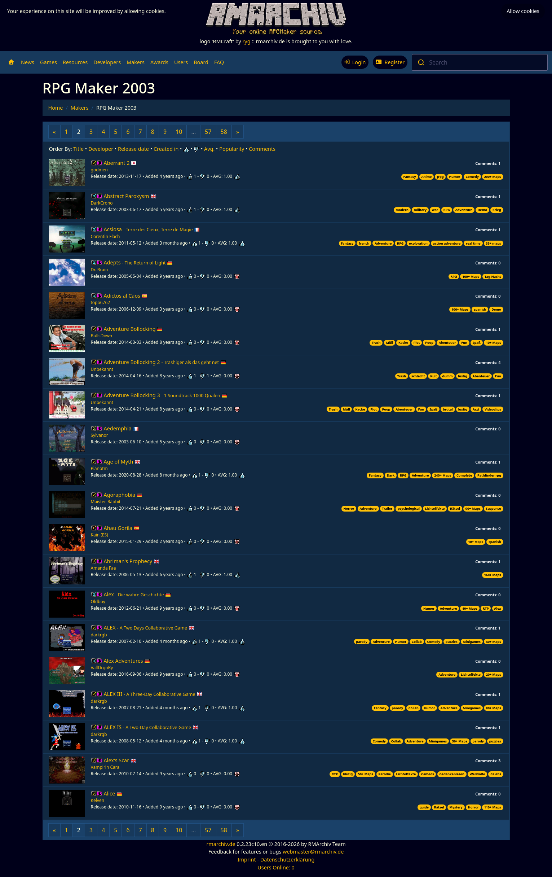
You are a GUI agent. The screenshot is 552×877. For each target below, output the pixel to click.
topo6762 (100, 302)
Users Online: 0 (276, 867)
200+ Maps (492, 176)
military (420, 209)
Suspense (493, 508)
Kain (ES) (99, 535)
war (435, 209)
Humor (454, 176)
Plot (417, 342)
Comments (262, 148)
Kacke (403, 342)
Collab (417, 641)
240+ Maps (442, 475)
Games (48, 62)
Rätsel (455, 508)
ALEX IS (151, 727)
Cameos (427, 774)
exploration (418, 243)
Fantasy (409, 176)
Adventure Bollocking (133, 328)
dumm (447, 376)
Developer (100, 148)
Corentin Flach (105, 236)
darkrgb (99, 635)
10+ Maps (493, 342)
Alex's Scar (120, 760)
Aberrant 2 (120, 162)
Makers (136, 62)
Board (201, 62)
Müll (389, 342)
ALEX (149, 627)
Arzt (476, 409)
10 (179, 132)
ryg (246, 41)
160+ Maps (492, 575)
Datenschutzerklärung (287, 859)
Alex (137, 594)
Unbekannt (102, 369)
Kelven (98, 800)
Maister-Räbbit (106, 502)
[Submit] (420, 62)
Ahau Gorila (122, 528)
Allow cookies (523, 11)
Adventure (463, 209)
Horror (349, 508)
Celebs (495, 774)
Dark (391, 475)
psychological (409, 508)
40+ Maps (469, 608)
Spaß (477, 342)
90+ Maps (473, 508)
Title (78, 148)
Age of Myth (122, 461)
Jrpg (440, 176)
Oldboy (98, 601)
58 (224, 132)
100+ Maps (470, 276)
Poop (429, 342)
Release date (133, 148)
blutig (348, 774)
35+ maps (493, 243)
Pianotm (99, 468)
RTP (486, 608)
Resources (75, 62)
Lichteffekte (435, 508)
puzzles (452, 641)
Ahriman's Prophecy (131, 561)
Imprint (247, 859)
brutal (448, 409)
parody (361, 641)
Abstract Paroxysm (130, 196)
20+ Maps (493, 674)
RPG (446, 209)
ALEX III (153, 693)
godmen (99, 170)
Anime (426, 176)
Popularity (231, 148)
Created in (166, 148)
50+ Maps (459, 741)
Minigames (472, 641)
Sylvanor (99, 435)
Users (181, 62)
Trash (376, 342)
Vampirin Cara (105, 767)
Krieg (497, 209)
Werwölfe (477, 774)
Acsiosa (152, 229)
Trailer (387, 508)
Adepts (138, 262)
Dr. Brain (99, 270)
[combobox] (480, 62)
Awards (159, 62)
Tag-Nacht (493, 276)
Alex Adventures (127, 660)
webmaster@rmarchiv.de (313, 851)
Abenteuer (447, 342)
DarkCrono (102, 203)
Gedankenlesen (451, 774)
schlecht (418, 376)
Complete (464, 475)
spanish (480, 309)
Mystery (456, 807)
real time (473, 243)
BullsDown (101, 336)
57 (208, 132)
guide (424, 807)
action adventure (447, 243)
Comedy (471, 176)
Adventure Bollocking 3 (166, 395)
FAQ (219, 62)
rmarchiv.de (220, 844)
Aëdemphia (121, 428)
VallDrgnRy (102, 668)
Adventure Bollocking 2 (165, 362)
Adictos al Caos (125, 295)
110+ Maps (492, 807)
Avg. (209, 148)
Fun (464, 342)
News (27, 62)
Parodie (385, 774)
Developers (107, 62)
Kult (433, 376)
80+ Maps (493, 708)
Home (55, 107)
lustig (462, 376)
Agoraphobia (123, 494)
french (364, 243)
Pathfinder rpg (489, 475)
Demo (482, 209)
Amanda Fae (103, 568)
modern (402, 209)
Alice (113, 793)
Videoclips (493, 409)
